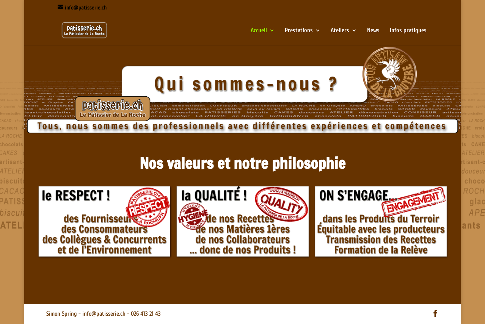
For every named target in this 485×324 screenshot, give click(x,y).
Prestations (299, 31)
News (373, 31)
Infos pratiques (408, 31)
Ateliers (340, 31)
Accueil (259, 31)
